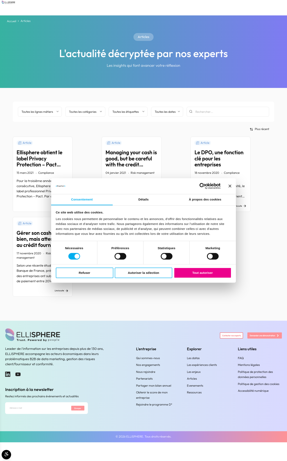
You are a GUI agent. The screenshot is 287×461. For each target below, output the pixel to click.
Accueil (11, 21)
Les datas (193, 373)
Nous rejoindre (145, 386)
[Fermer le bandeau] (229, 186)
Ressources (194, 407)
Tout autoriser (202, 272)
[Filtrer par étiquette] (128, 112)
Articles (192, 393)
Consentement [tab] (82, 199)
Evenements (195, 400)
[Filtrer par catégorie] (85, 112)
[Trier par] (259, 129)
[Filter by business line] (40, 112)
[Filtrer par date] (167, 112)
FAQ (241, 373)
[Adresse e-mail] (33, 425)
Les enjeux (194, 386)
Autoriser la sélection (143, 272)
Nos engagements (148, 379)
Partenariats (144, 393)
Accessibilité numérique (253, 405)
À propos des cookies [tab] (205, 199)
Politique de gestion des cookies (258, 398)
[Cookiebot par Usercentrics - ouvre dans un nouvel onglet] (202, 186)
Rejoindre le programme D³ (154, 419)
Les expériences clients (202, 379)
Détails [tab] (143, 199)
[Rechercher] (228, 112)
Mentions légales (249, 379)
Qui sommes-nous (148, 373)
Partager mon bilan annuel (153, 400)
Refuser (84, 272)
